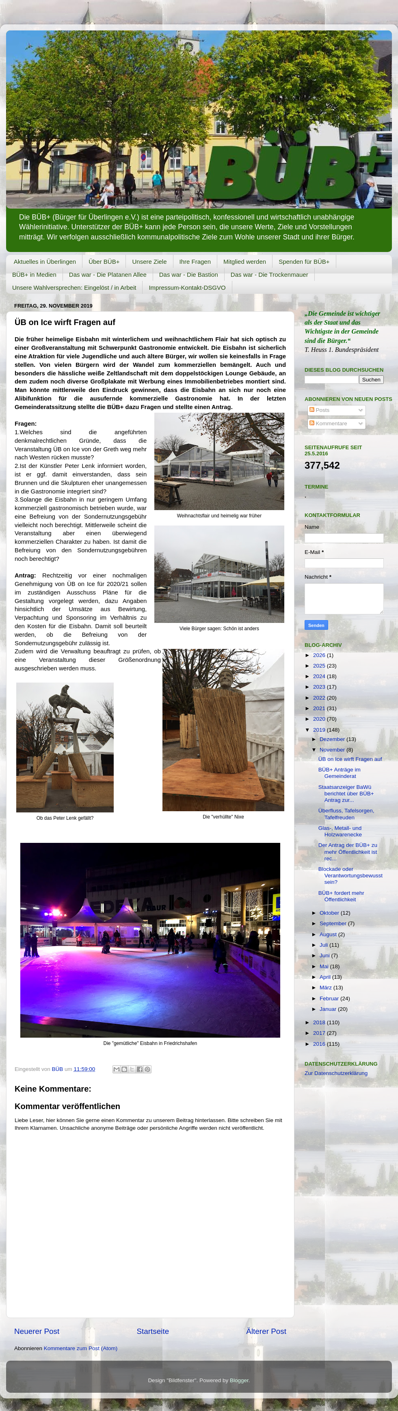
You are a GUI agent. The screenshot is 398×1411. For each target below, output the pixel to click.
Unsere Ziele (149, 261)
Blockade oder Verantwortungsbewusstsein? (350, 875)
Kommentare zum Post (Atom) (81, 1348)
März (326, 987)
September (334, 923)
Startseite (152, 1331)
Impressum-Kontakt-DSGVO (187, 287)
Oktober (330, 913)
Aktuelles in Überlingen (45, 261)
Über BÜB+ (104, 261)
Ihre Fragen (195, 261)
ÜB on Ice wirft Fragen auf (350, 759)
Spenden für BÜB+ (304, 261)
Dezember (333, 739)
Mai (325, 966)
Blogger (239, 1380)
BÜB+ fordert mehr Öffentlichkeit (341, 896)
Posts (319, 410)
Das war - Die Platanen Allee (108, 274)
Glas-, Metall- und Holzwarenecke (340, 831)
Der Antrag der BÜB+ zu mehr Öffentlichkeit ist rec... (347, 851)
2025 (320, 666)
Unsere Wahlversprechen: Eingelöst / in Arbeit (74, 287)
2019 (320, 730)
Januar (329, 1009)
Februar (330, 998)
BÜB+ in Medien (34, 274)
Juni (325, 955)
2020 (320, 719)
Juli (324, 945)
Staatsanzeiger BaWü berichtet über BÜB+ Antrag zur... (346, 793)
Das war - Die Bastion (188, 274)
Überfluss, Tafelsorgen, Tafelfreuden (346, 814)
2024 (320, 676)
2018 (320, 1022)
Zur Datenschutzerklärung (336, 1073)
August (329, 934)
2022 (320, 698)
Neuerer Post (36, 1331)
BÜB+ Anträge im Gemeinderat (339, 773)
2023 (320, 687)
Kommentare (328, 423)
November (333, 750)
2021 (320, 708)
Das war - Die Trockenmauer (269, 274)
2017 (320, 1033)
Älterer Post (266, 1331)
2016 (320, 1044)
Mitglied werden (244, 261)
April (326, 977)
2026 (320, 655)
